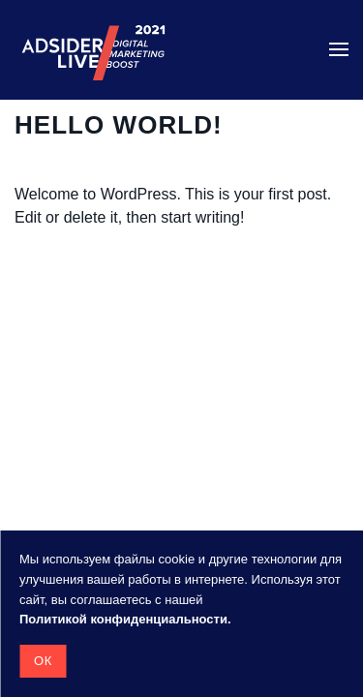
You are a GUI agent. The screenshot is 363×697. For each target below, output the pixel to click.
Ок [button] (43, 660)
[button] (338, 49)
